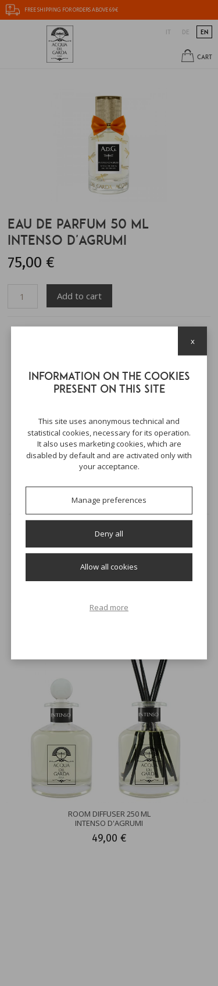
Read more (109, 607)
